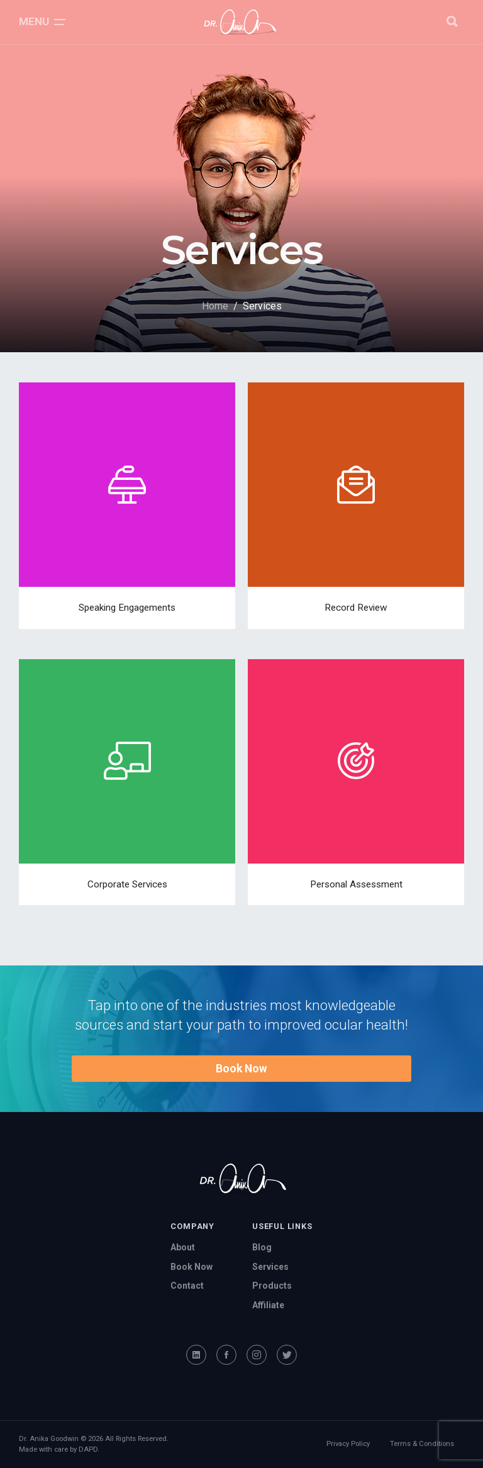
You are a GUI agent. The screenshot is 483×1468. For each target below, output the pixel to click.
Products (272, 1286)
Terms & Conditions (422, 1444)
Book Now (241, 1068)
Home (215, 306)
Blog (262, 1247)
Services (270, 1267)
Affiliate (268, 1305)
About (182, 1247)
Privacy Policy (348, 1444)
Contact (187, 1286)
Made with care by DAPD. (59, 1449)
